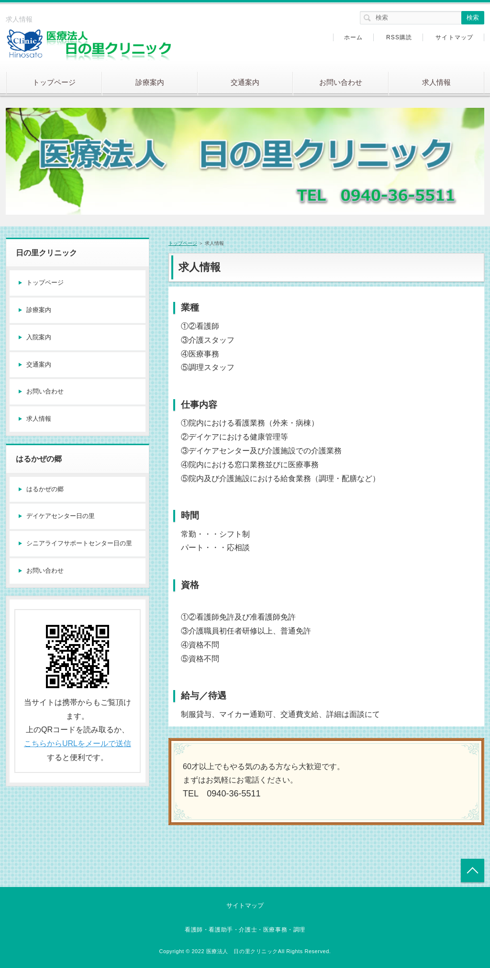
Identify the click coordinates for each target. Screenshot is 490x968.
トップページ (54, 82)
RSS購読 (399, 37)
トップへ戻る (472, 870)
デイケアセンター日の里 (60, 515)
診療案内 (149, 82)
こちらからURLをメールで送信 (77, 743)
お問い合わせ (340, 82)
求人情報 (436, 82)
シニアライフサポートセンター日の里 (79, 543)
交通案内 (245, 82)
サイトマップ (454, 37)
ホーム (353, 37)
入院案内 (38, 337)
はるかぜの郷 (45, 489)
